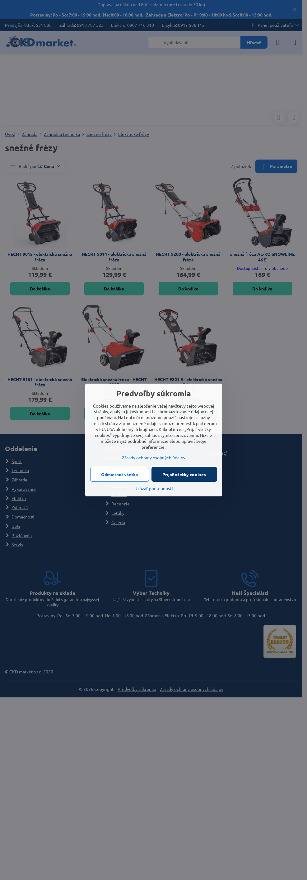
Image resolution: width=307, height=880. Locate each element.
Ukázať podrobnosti (153, 488)
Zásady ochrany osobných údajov (153, 457)
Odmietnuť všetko (119, 474)
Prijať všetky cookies (184, 474)
